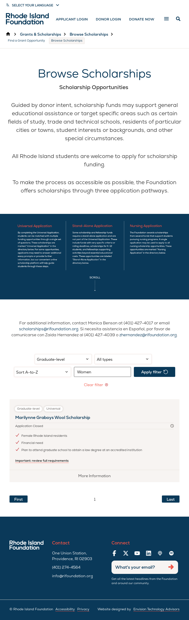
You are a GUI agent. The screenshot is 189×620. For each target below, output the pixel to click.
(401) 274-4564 (66, 567)
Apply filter (154, 372)
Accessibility (65, 609)
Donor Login (108, 19)
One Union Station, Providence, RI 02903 (72, 556)
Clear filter (96, 384)
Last (171, 499)
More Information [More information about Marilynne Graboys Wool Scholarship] (97, 477)
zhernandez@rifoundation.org (148, 334)
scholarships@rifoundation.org (48, 329)
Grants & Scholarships (40, 34)
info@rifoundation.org (72, 575)
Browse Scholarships (89, 34)
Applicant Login (72, 19)
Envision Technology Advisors (156, 609)
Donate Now (141, 19)
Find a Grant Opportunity (26, 40)
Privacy (83, 609)
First (18, 499)
